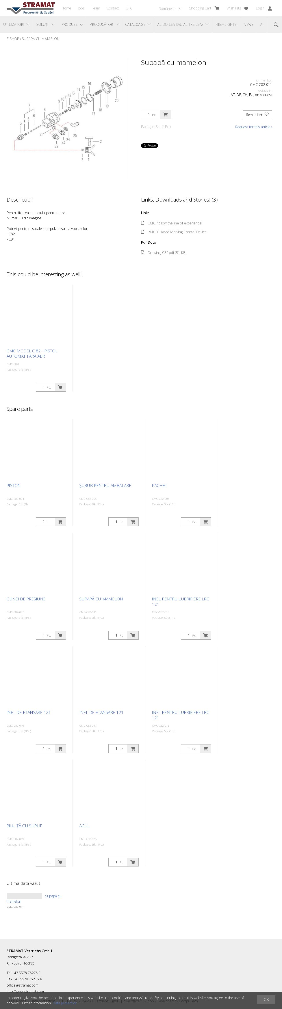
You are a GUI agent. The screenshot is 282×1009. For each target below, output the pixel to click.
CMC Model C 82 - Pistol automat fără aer (32, 353)
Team (95, 8)
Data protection (64, 1003)
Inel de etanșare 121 (29, 712)
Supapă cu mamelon (41, 38)
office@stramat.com (22, 985)
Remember (257, 115)
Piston (14, 485)
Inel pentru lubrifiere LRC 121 (180, 601)
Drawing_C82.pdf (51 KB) (164, 252)
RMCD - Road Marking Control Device (174, 232)
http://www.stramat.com (25, 991)
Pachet (159, 485)
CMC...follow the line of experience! (171, 223)
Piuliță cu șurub (25, 826)
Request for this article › (253, 126)
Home (66, 8)
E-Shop (13, 38)
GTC (129, 8)
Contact (113, 8)
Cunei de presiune (26, 599)
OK (266, 999)
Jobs (81, 8)
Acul (84, 826)
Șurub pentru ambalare (105, 485)
